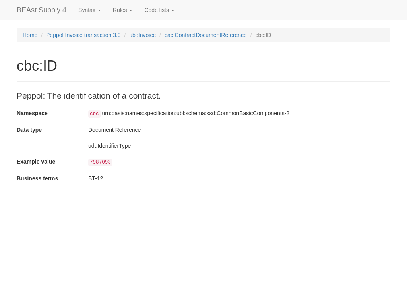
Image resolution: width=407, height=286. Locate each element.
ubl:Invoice (142, 35)
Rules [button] (123, 10)
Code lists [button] (159, 10)
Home (30, 35)
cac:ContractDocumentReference (206, 35)
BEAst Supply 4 (41, 10)
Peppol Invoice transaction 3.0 (83, 35)
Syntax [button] (89, 10)
